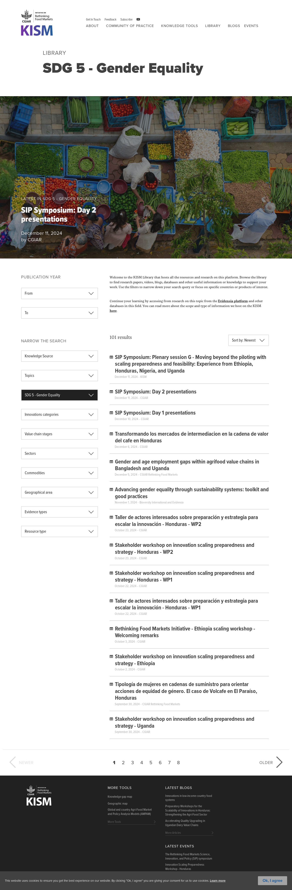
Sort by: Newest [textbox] (244, 340)
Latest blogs (178, 788)
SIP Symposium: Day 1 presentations (155, 413)
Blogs (234, 26)
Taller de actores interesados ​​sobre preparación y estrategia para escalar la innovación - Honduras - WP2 (186, 521)
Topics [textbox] (29, 375)
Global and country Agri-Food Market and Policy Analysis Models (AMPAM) (130, 812)
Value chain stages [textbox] (38, 434)
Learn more (233, 881)
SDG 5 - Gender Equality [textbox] (42, 395)
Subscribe (126, 19)
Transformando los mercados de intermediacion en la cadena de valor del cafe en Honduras (191, 438)
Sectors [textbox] (30, 453)
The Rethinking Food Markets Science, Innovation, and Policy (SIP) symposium (188, 856)
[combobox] (59, 293)
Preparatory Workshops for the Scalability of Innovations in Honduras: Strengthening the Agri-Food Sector (187, 810)
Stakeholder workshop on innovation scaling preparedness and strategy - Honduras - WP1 (184, 577)
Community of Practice (130, 26)
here (113, 310)
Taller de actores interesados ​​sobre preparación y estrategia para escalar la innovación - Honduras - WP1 (186, 605)
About (92, 26)
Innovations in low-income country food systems (188, 798)
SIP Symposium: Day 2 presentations (58, 215)
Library (213, 26)
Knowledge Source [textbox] (39, 356)
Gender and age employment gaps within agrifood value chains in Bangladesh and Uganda (187, 465)
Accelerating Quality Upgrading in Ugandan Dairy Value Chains (185, 823)
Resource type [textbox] (35, 531)
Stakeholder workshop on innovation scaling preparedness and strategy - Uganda (184, 723)
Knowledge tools (179, 26)
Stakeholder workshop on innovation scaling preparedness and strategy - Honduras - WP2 (184, 549)
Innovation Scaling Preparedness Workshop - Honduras (184, 867)
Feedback (110, 19)
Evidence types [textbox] (36, 512)
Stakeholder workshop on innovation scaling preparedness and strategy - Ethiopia (184, 660)
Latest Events (179, 846)
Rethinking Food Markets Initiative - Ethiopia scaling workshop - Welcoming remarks (185, 632)
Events (251, 26)
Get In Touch (93, 19)
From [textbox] (29, 293)
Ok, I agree (272, 880)
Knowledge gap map (120, 797)
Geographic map (118, 804)
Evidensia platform (233, 300)
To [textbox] (26, 313)
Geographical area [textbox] (38, 492)
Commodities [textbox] (35, 473)
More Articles (173, 833)
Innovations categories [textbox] (42, 414)
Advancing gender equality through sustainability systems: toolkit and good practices (192, 493)
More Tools (120, 788)
